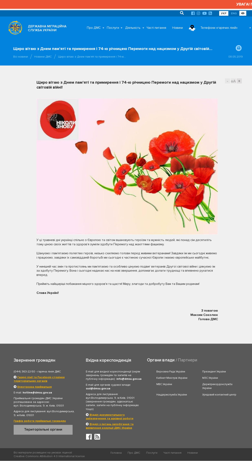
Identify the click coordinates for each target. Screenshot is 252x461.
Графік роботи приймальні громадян (40, 421)
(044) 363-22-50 (24, 371)
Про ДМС (94, 28)
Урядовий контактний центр (219, 394)
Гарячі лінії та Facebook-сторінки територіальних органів (39, 379)
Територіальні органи (43, 429)
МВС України (164, 384)
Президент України (214, 371)
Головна (116, 452)
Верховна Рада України (170, 371)
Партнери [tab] (187, 360)
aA (233, 81)
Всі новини (20, 56)
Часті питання (156, 28)
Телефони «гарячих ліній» (219, 28)
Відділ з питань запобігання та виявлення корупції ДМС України (110, 426)
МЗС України (210, 378)
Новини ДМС (43, 56)
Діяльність (132, 28)
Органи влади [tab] (161, 360)
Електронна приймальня (34, 387)
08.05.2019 (235, 56)
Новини (177, 28)
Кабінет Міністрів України (171, 378)
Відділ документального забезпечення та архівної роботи (109, 416)
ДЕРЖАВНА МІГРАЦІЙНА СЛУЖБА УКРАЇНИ (47, 28)
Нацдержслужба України (171, 394)
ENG (234, 13)
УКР (224, 13)
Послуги (113, 28)
